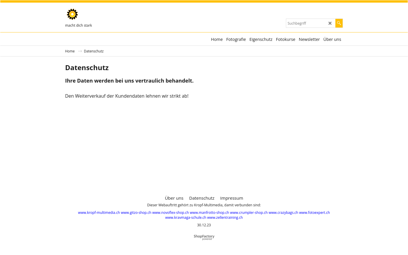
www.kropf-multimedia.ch (99, 212)
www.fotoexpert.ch (314, 212)
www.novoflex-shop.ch (170, 212)
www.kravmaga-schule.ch (185, 217)
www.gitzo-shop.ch (136, 212)
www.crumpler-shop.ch (249, 212)
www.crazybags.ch (283, 212)
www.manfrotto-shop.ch (209, 212)
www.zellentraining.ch (225, 217)
